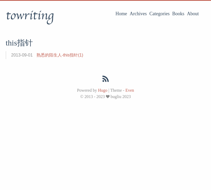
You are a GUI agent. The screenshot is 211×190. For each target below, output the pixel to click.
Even (129, 90)
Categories (160, 13)
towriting (30, 15)
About (193, 13)
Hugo (102, 90)
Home (121, 13)
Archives (138, 13)
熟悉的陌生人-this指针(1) (60, 55)
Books (178, 13)
